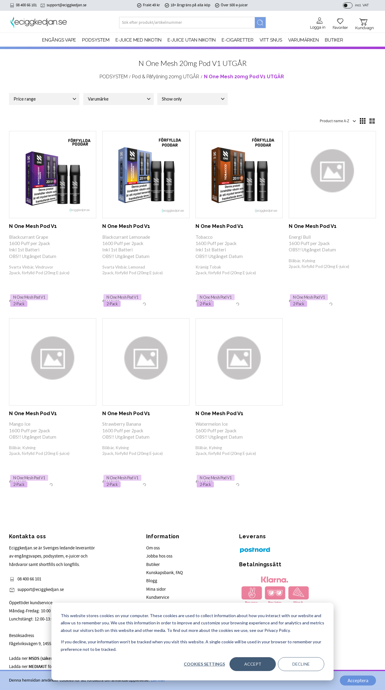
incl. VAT (362, 5)
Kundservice (157, 597)
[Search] (260, 22)
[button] (340, 21)
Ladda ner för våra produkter (45, 667)
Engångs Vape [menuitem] (59, 40)
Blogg (151, 581)
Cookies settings (204, 664)
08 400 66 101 (26, 5)
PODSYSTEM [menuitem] (95, 40)
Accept (252, 664)
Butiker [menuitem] (334, 40)
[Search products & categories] (187, 22)
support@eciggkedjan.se (66, 5)
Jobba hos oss (159, 556)
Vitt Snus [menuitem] (271, 40)
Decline (301, 664)
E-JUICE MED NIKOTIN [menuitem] (139, 40)
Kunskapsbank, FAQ (164, 573)
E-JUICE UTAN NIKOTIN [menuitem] (192, 40)
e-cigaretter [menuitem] (238, 40)
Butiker (153, 564)
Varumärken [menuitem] (303, 40)
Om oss (153, 548)
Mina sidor (156, 589)
